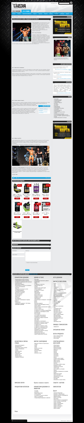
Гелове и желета (57, 290)
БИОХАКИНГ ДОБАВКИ (19, 304)
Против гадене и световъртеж (41, 328)
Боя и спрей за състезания (59, 369)
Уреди (36, 345)
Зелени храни (37, 293)
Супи (55, 297)
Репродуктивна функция (40, 333)
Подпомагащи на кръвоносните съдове (43, 306)
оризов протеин (57, 106)
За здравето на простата (39, 284)
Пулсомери (56, 398)
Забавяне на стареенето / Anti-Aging (22, 303)
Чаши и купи (56, 367)
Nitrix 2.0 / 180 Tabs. (36, 214)
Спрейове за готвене (58, 294)
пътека (56, 112)
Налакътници (56, 377)
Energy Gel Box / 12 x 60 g (26, 214)
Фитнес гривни (57, 408)
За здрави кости (38, 324)
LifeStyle (62, 13)
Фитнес (51, 13)
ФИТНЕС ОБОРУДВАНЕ (40, 341)
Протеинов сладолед (58, 312)
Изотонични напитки (58, 295)
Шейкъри (56, 350)
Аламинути (56, 287)
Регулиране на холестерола (40, 316)
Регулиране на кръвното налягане (42, 322)
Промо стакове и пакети (41, 383)
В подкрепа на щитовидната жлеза (42, 311)
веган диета (57, 109)
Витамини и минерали (19, 292)
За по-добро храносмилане (40, 315)
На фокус (56, 13)
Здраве (67, 13)
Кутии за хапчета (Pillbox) (59, 359)
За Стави (36, 390)
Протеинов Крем (57, 315)
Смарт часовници (57, 402)
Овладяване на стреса (39, 329)
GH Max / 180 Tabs (46, 195)
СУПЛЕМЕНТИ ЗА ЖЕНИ (20, 291)
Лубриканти (56, 326)
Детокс (36, 302)
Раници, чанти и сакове (58, 358)
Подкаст (35, 13)
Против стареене (38, 308)
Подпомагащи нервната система (41, 330)
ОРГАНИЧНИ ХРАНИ (59, 330)
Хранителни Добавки (27, 13)
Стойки (36, 344)
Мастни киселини (18, 293)
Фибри (36, 283)
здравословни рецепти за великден (61, 117)
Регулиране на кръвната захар (41, 323)
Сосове (55, 299)
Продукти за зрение (39, 296)
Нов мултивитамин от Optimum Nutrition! (64, 92)
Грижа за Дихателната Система (41, 334)
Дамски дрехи (56, 346)
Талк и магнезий (57, 374)
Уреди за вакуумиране (58, 403)
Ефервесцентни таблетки (59, 296)
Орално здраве (38, 305)
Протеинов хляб (57, 310)
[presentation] (34, 266)
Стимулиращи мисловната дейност (42, 280)
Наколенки (56, 354)
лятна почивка (57, 101)
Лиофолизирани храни (58, 318)
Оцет (55, 307)
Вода (16, 411)
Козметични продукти (19, 345)
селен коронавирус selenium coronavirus (61, 114)
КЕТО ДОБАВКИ (57, 277)
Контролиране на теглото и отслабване (23, 285)
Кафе (55, 304)
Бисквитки (56, 303)
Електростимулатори (58, 392)
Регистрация (53, 3)
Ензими (36, 286)
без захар (56, 103)
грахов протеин (57, 107)
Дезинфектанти (18, 346)
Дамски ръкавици (57, 348)
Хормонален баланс (39, 331)
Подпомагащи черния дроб (40, 287)
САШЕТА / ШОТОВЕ (58, 383)
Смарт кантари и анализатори (60, 401)
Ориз (55, 285)
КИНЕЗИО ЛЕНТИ (19, 383)
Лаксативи (37, 319)
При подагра (37, 318)
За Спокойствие (38, 394)
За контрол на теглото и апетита (41, 395)
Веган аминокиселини (58, 335)
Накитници (56, 353)
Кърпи (55, 372)
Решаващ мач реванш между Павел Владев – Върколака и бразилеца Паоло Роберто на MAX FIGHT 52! (61, 59)
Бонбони (55, 288)
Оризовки (56, 319)
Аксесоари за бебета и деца (59, 364)
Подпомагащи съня (39, 285)
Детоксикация (37, 312)
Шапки (55, 357)
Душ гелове (17, 352)
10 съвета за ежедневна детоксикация (43, 112)
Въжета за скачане (38, 348)
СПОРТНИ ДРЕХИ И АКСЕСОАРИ (58, 342)
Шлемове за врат (38, 352)
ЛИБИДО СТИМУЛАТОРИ (60, 325)
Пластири (56, 378)
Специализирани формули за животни (42, 397)
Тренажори (37, 349)
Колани (55, 351)
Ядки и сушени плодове (58, 314)
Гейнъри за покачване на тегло (21, 289)
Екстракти (17, 297)
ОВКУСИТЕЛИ (57, 387)
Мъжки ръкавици (57, 347)
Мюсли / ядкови (57, 301)
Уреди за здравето (57, 404)
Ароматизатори (18, 351)
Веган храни (56, 338)
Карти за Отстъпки (57, 397)
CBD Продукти (37, 298)
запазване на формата (58, 102)
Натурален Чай (38, 297)
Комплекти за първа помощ (59, 379)
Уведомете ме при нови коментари (32, 262)
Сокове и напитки (57, 313)
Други (55, 391)
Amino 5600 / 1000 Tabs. (36, 195)
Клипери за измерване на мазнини (61, 371)
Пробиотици (37, 281)
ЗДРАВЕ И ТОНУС (39, 277)
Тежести (36, 351)
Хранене (40, 13)
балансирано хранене (58, 99)
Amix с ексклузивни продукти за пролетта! (64, 74)
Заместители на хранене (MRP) (60, 293)
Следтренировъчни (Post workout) (22, 280)
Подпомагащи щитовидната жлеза (42, 304)
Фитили (55, 352)
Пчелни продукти (38, 289)
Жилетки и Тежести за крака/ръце (42, 343)
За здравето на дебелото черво (41, 325)
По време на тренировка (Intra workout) (23, 281)
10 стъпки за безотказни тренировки (43, 110)
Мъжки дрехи (56, 345)
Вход (56, 3)
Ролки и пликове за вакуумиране (61, 400)
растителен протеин (58, 110)
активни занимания (58, 100)
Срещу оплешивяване (19, 348)
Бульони (55, 300)
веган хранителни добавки (59, 108)
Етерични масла (18, 353)
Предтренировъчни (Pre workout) (22, 279)
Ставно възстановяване (20, 286)
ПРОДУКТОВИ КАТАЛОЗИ (22, 387)
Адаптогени (17, 296)
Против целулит (18, 355)
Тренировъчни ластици (58, 376)
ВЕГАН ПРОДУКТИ (58, 334)
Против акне (17, 354)
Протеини (17, 287)
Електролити (17, 302)
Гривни (55, 370)
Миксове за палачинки (58, 306)
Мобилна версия (63, 420)
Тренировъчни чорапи (58, 366)
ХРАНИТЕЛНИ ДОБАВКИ (21, 277)
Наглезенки (56, 355)
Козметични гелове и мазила (21, 347)
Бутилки (55, 363)
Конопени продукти (39, 303)
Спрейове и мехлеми (19, 357)
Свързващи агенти (57, 308)
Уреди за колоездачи (58, 405)
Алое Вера (37, 279)
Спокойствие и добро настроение (41, 317)
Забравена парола (69, 420)
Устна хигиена (37, 314)
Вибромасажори (57, 396)
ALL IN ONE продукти (19, 290)
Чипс (55, 284)
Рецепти (45, 13)
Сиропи (55, 320)
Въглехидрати (18, 298)
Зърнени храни (57, 302)
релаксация (56, 98)
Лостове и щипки (38, 350)
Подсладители (37, 292)
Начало (13, 13)
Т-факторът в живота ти (43, 108)
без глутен (56, 105)
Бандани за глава (57, 365)
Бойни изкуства (57, 361)
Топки (36, 347)
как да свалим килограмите (59, 113)
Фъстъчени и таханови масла (60, 289)
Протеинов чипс (57, 309)
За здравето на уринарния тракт (41, 327)
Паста (55, 283)
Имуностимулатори (39, 295)
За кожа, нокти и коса (39, 309)
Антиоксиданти (18, 295)
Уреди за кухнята (57, 407)
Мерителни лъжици (58, 373)
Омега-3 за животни (39, 396)
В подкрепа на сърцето (39, 290)
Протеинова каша (57, 321)
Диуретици (37, 291)
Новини (19, 13)
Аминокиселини (18, 283)
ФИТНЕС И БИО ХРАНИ (59, 281)
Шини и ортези (57, 360)
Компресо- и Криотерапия (59, 394)
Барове (55, 291)
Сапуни (16, 350)
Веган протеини (57, 337)
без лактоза (56, 104)
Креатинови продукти (19, 284)
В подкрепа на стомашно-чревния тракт (43, 310)
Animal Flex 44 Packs (17, 214)
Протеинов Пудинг (57, 316)
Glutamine (45, 214)
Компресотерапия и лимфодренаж (61, 395)
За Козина (37, 391)
